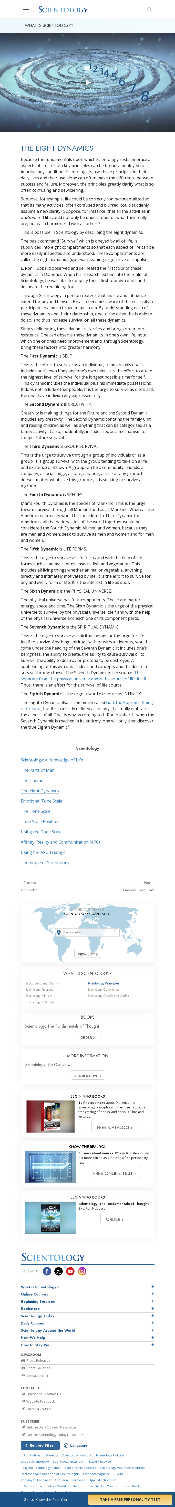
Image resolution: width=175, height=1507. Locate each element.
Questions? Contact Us (41, 1394)
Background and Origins (41, 983)
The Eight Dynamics (40, 791)
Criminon (61, 1480)
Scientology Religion (109, 1455)
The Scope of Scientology (45, 862)
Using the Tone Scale (41, 832)
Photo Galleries (35, 1368)
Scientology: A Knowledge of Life (52, 760)
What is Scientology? (40, 1287)
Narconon (78, 1480)
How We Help (33, 1337)
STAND (118, 1474)
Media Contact (34, 1375)
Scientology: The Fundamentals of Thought (62, 1026)
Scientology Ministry (38, 995)
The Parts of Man (38, 770)
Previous (30, 882)
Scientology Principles (103, 983)
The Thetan (32, 780)
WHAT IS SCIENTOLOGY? (87, 974)
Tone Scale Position (40, 821)
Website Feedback (38, 1401)
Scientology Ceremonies (103, 989)
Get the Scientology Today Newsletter (52, 1434)
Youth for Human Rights (123, 1486)
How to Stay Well (36, 1345)
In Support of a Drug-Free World (43, 1486)
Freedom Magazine (96, 1474)
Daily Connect (33, 1323)
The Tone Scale (35, 811)
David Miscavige (100, 1461)
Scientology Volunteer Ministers (122, 1468)
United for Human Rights (86, 1486)
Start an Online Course (80, 1468)
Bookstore (30, 1308)
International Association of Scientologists (50, 1474)
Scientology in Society (39, 1002)
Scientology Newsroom (69, 1461)
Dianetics (52, 1455)
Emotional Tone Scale (41, 801)
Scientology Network (76, 1455)
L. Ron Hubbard (31, 1455)
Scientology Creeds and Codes (108, 995)
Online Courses (34, 1294)
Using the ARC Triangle (43, 852)
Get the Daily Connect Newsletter (49, 1427)
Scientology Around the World (48, 1330)
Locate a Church (36, 1408)
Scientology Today (37, 1316)
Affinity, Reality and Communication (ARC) (60, 842)
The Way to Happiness (36, 1480)
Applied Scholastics (102, 1480)
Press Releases (35, 1360)
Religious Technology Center (41, 1468)
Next (148, 882)
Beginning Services (38, 1301)
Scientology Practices (39, 989)
